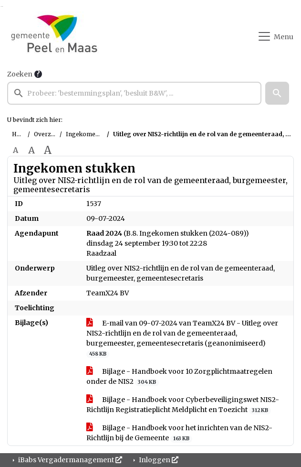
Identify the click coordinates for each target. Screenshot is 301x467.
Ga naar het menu (2, 6)
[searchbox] (134, 93)
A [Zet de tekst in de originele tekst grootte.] (15, 150)
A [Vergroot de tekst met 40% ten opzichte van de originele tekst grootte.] (48, 150)
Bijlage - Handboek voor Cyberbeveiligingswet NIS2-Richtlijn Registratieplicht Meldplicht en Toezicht (182, 404)
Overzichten (51, 134)
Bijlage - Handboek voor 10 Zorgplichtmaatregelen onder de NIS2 (179, 376)
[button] (277, 93)
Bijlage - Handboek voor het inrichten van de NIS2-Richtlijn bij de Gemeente (179, 433)
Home (21, 134)
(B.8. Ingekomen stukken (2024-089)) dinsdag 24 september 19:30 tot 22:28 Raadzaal (167, 243)
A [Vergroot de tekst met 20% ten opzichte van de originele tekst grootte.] (31, 150)
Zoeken (19, 74)
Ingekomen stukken (94, 134)
